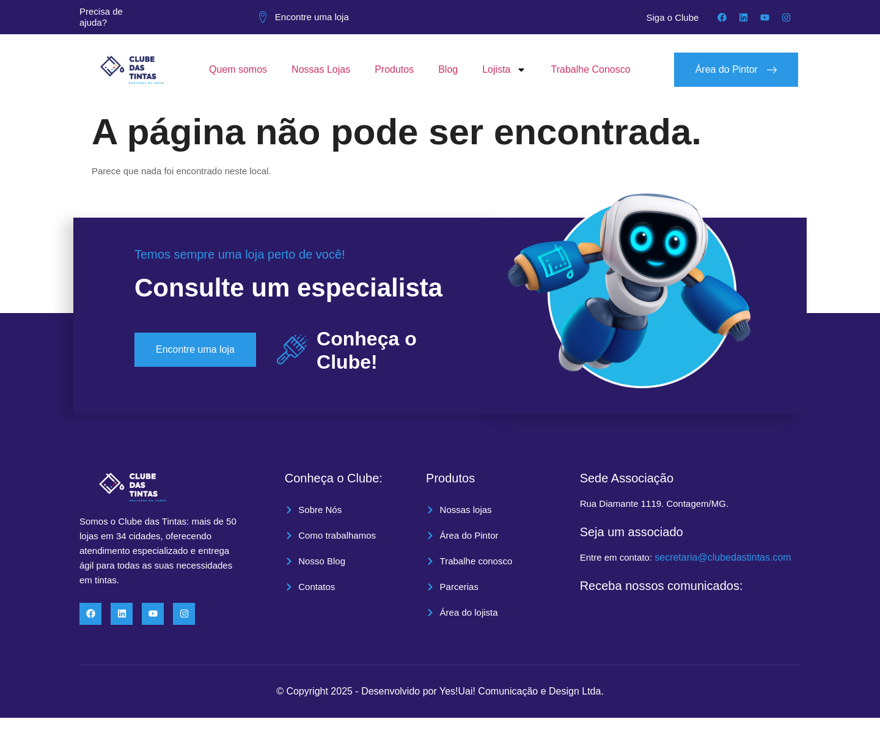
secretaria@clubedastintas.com (722, 557)
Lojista (504, 70)
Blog (448, 69)
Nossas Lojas (321, 69)
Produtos (394, 69)
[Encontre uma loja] (263, 17)
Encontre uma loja (312, 17)
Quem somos (238, 69)
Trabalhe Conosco (590, 69)
